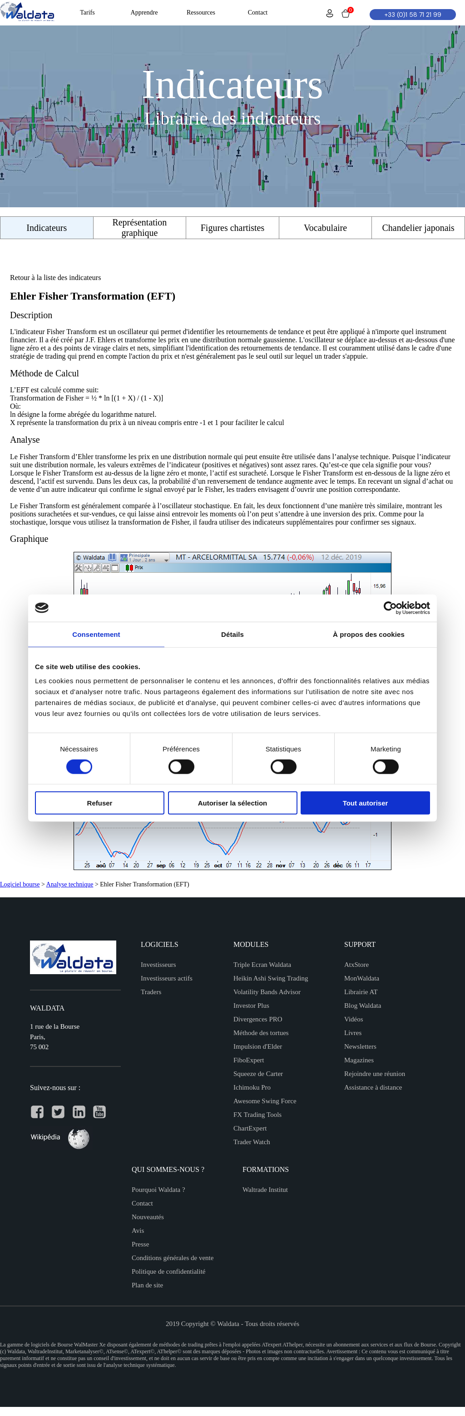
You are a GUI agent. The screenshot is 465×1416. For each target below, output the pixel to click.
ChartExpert (250, 1128)
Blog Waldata (362, 1005)
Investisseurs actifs (167, 978)
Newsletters (360, 1046)
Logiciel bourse (20, 884)
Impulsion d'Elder (257, 1046)
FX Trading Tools (257, 1114)
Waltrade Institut (265, 1189)
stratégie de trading (38, 356)
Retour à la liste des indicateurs (55, 277)
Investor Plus (251, 1005)
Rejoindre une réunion (374, 1073)
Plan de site (147, 1285)
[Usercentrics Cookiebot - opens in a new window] (390, 608)
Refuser (100, 803)
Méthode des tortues (261, 1032)
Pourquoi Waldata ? (158, 1189)
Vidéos (353, 1019)
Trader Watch (251, 1142)
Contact (142, 1203)
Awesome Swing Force (265, 1101)
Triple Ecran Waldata (262, 964)
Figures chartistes (233, 228)
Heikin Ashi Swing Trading (270, 978)
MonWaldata (361, 978)
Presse (140, 1244)
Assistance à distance (373, 1087)
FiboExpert (248, 1060)
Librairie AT (361, 992)
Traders (151, 992)
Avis (138, 1230)
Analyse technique (70, 884)
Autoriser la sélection (232, 803)
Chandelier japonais (418, 228)
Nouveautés (148, 1217)
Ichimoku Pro (252, 1087)
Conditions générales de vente (172, 1257)
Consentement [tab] (96, 634)
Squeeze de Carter (258, 1073)
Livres (352, 1032)
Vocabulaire (325, 228)
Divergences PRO (257, 1019)
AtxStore (356, 964)
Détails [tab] (232, 634)
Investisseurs (158, 964)
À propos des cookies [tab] (369, 634)
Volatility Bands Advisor (267, 992)
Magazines (359, 1060)
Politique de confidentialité (168, 1271)
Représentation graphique (139, 227)
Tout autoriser (365, 803)
